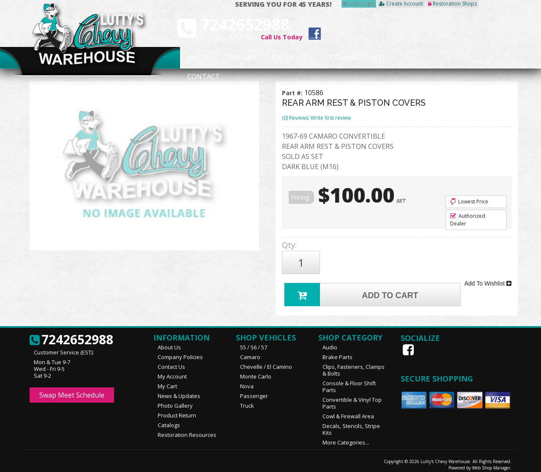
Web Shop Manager (491, 462)
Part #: (293, 93)
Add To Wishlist (487, 279)
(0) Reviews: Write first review (316, 117)
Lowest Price (469, 201)
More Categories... (345, 437)
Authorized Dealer (467, 219)
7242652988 (71, 334)
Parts (193, 58)
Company (237, 58)
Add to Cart (353, 287)
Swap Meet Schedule (71, 389)
